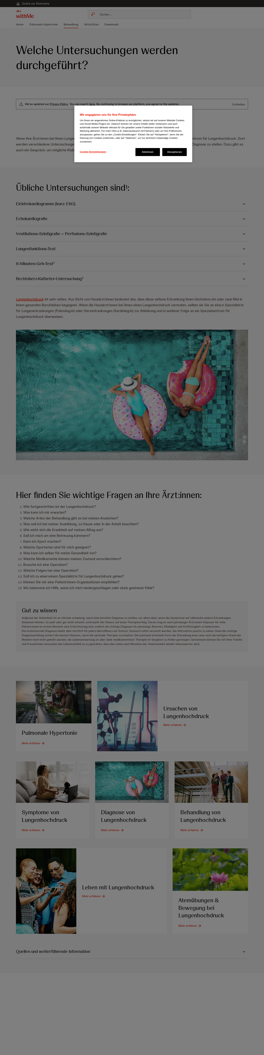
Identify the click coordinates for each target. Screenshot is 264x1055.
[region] (133, 134)
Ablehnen (147, 152)
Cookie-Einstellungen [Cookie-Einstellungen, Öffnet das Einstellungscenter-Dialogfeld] (93, 151)
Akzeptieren (174, 152)
